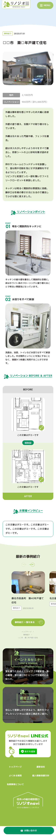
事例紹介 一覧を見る (29, 622)
